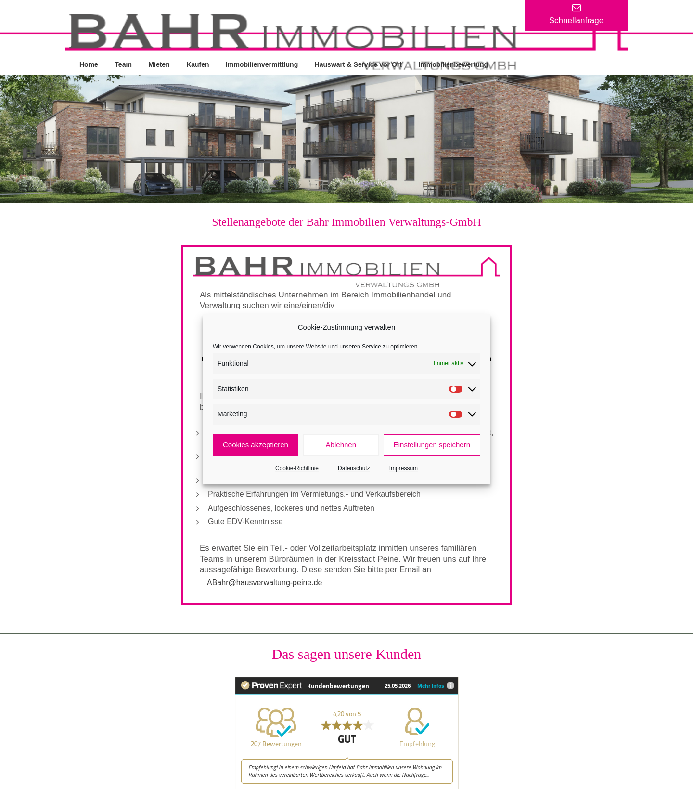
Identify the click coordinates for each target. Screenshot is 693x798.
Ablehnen (341, 444)
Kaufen (198, 64)
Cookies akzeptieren (255, 444)
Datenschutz (354, 468)
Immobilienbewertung (454, 64)
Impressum (403, 468)
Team (123, 64)
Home (88, 64)
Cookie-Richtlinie (297, 468)
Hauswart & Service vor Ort (358, 64)
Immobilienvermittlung (262, 64)
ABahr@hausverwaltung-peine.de (264, 583)
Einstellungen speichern (432, 444)
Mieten (159, 64)
